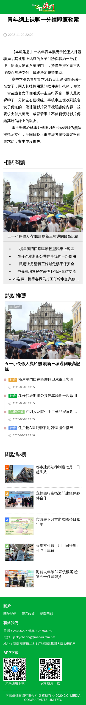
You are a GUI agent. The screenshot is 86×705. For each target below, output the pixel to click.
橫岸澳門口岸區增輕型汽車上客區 (46, 249)
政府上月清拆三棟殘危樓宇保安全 (46, 264)
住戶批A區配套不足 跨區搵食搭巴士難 (42, 428)
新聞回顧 (46, 614)
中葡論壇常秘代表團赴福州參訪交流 (46, 271)
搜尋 (69, 8)
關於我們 (9, 614)
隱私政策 (28, 614)
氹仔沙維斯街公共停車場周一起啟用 (46, 256)
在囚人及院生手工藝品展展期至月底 (42, 412)
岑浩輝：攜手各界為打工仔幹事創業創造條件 (46, 279)
